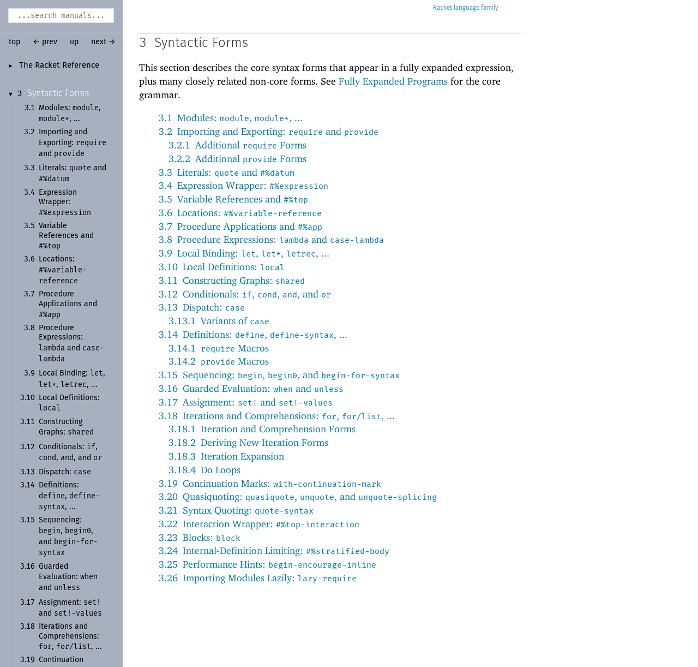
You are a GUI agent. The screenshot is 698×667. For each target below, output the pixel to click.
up (74, 42)
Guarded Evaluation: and (68, 577)
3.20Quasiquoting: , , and (298, 496)
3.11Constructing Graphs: (232, 280)
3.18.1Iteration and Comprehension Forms (262, 428)
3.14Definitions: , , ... (253, 334)
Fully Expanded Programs (393, 81)
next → (103, 42)
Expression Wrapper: (65, 203)
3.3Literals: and (226, 172)
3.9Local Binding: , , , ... (244, 253)
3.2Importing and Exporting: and (268, 131)
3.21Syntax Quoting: (236, 510)
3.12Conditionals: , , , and (245, 294)
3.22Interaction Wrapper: (259, 523)
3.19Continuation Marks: (270, 483)
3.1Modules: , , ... (231, 117)
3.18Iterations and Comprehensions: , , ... (277, 415)
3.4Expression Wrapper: (243, 185)
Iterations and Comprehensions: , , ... (70, 637)
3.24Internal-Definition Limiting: (274, 550)
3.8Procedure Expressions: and (271, 239)
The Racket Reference (59, 65)
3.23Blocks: (199, 537)
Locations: (63, 270)
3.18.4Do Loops (204, 469)
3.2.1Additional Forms (237, 145)
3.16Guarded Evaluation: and (251, 388)
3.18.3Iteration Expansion (226, 456)
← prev (45, 42)
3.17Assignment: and (246, 402)
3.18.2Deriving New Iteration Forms (248, 442)
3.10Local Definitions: (222, 266)
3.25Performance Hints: (267, 564)
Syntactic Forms (58, 93)
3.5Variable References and (233, 199)
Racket (465, 7)
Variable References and (66, 236)
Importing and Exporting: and (72, 143)
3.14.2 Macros (219, 361)
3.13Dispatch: (202, 307)
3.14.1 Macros (219, 348)
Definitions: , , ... (69, 496)
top (14, 42)
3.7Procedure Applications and (240, 226)
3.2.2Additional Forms (237, 158)
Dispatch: (65, 472)
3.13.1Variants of (219, 320)
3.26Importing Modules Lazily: (258, 577)
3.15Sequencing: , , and (279, 374)
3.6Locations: (240, 212)
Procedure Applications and (68, 304)
